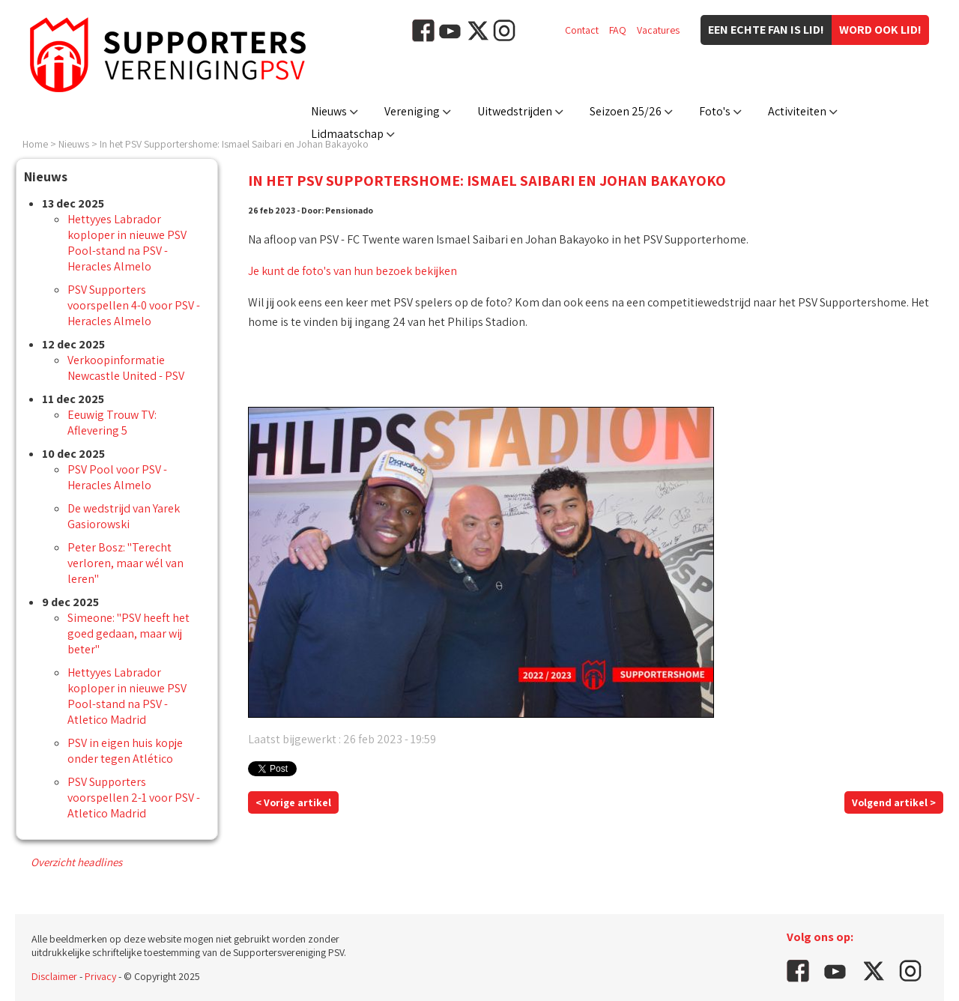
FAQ (617, 30)
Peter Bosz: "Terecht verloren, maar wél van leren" (125, 563)
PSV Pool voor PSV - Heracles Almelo (117, 477)
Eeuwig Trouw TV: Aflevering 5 (112, 422)
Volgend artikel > (894, 802)
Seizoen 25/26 (626, 111)
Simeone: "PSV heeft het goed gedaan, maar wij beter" (128, 633)
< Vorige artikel (293, 802)
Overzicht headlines (76, 862)
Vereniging (412, 111)
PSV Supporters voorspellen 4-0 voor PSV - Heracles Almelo (133, 305)
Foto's (714, 111)
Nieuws (329, 111)
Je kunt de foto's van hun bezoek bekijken (352, 271)
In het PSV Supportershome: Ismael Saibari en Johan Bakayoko (234, 144)
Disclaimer (54, 976)
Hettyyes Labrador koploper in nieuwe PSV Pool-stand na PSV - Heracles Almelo (127, 242)
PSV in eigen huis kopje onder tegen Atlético (125, 750)
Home (35, 144)
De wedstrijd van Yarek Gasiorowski (123, 516)
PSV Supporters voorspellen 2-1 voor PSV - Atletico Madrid (133, 797)
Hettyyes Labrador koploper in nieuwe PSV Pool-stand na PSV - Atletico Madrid (127, 696)
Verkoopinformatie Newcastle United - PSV (125, 368)
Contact (582, 30)
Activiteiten (797, 111)
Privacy (100, 976)
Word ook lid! (880, 29)
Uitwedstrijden (514, 111)
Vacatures (658, 30)
